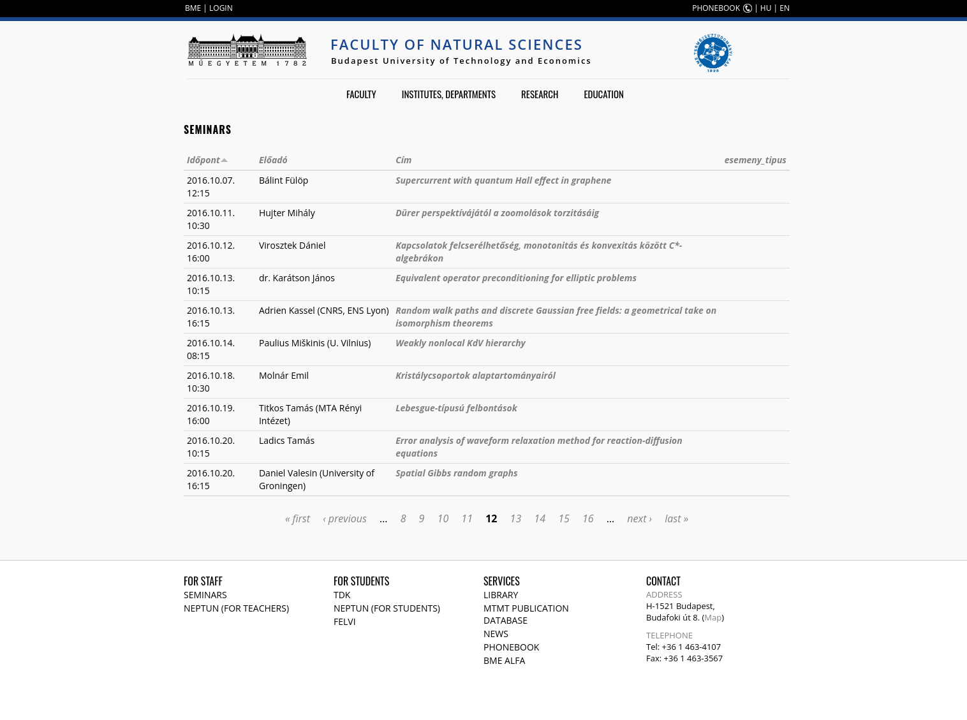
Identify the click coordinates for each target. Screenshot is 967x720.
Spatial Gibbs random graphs (456, 473)
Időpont (207, 160)
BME (193, 8)
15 (564, 518)
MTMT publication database (526, 614)
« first (297, 518)
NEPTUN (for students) (387, 608)
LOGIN (221, 8)
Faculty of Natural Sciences (456, 44)
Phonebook (511, 647)
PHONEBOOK (716, 8)
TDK (342, 595)
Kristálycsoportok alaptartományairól (475, 375)
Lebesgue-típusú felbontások (456, 408)
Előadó (273, 160)
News (496, 634)
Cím (403, 160)
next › (639, 518)
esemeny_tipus (755, 160)
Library (501, 595)
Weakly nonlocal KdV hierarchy (460, 343)
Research (539, 94)
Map (712, 617)
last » (676, 518)
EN (784, 8)
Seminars (205, 595)
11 (467, 518)
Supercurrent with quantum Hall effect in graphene (503, 180)
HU (766, 8)
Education (604, 94)
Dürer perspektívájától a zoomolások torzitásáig (497, 213)
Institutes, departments (449, 94)
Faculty (361, 94)
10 (443, 518)
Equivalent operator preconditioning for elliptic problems (516, 278)
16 (588, 518)
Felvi (345, 621)
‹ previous (345, 518)
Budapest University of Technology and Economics (461, 60)
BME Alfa (504, 660)
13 (516, 518)
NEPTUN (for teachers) (236, 608)
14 (539, 518)
